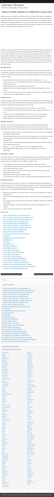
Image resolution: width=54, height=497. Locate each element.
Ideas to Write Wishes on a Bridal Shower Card (16, 215)
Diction (4, 390)
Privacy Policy (38, 494)
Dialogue (29, 388)
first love (28, 146)
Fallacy (29, 403)
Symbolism (5, 473)
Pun (28, 458)
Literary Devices (12, 5)
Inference (4, 418)
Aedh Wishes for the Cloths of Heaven (14, 238)
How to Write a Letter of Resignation (13, 252)
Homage (29, 411)
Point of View (5, 454)
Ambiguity (30, 356)
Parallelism (5, 443)
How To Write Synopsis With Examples (14, 258)
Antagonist (5, 363)
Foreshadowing (6, 407)
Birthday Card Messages (10, 246)
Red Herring (5, 459)
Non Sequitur (30, 435)
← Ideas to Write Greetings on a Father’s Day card (11, 274)
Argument (29, 371)
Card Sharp (6, 242)
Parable (4, 441)
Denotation (5, 386)
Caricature (4, 377)
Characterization (6, 379)
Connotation (5, 384)
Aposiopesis (30, 367)
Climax (4, 380)
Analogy (4, 360)
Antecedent (30, 363)
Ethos (28, 397)
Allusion (4, 356)
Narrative (29, 433)
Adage (29, 352)
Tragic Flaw (30, 482)
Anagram (29, 358)
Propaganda (5, 456)
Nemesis (4, 435)
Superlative (5, 471)
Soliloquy (4, 467)
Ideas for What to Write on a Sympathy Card (16, 221)
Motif (28, 431)
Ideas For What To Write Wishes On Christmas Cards (18, 217)
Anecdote (29, 362)
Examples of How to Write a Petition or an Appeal (17, 264)
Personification (31, 448)
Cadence (29, 375)
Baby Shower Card (8, 244)
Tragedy (29, 480)
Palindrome (30, 439)
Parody (4, 444)
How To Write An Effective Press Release (15, 260)
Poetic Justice (31, 452)
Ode (3, 437)
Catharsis (29, 377)
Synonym (29, 475)
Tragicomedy (5, 482)
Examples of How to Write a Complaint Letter (16, 262)
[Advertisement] (27, 38)
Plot (3, 450)
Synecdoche (30, 473)
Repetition (30, 459)
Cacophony (5, 375)
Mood (3, 431)
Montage (29, 429)
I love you (44, 80)
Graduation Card (8, 240)
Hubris (3, 412)
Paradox (29, 441)
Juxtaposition (30, 422)
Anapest (29, 360)
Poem (3, 452)
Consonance (30, 384)
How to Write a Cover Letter (11, 250)
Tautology (29, 476)
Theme (4, 478)
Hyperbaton (30, 412)
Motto (3, 433)
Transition (4, 484)
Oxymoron (4, 439)
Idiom (28, 414)
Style (3, 469)
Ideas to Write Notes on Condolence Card (15, 229)
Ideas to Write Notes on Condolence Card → (43, 274)
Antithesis (29, 365)
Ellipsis (29, 394)
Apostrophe (5, 369)
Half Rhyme (5, 411)
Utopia (29, 484)
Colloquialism (30, 380)
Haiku (28, 409)
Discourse (4, 392)
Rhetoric (4, 461)
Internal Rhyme (6, 420)
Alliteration (30, 354)
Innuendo (29, 418)
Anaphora (4, 362)
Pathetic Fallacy (31, 444)
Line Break (30, 424)
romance (24, 22)
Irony (28, 420)
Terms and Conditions (47, 494)
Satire (3, 465)
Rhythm (4, 463)
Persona (4, 448)
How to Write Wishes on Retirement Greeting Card (17, 219)
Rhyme (29, 461)
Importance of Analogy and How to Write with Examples (19, 266)
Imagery (4, 416)
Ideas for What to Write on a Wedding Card (15, 223)
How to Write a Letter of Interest (12, 256)
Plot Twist (29, 450)
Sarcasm (29, 463)
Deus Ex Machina (32, 386)
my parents (13, 146)
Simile (28, 465)
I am (4, 110)
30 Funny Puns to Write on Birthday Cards (15, 268)
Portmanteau (30, 454)
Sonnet (29, 467)
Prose (28, 456)
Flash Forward (6, 405)
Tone (3, 480)
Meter (3, 429)
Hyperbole (4, 414)
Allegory (4, 354)
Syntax (4, 476)
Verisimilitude (5, 486)
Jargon (4, 422)
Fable (3, 403)
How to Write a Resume (10, 248)
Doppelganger (31, 392)
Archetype (4, 371)
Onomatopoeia (31, 437)
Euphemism (30, 399)
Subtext (29, 469)
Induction (29, 416)
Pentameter (30, 446)
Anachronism (5, 358)
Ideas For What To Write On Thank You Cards (16, 233)
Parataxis (29, 443)
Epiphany (4, 395)
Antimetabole (5, 365)
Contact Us (31, 494)
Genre (3, 409)
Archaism (29, 369)
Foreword (29, 407)
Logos (3, 426)
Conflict (29, 382)
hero (16, 82)
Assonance (5, 373)
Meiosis (29, 426)
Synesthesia (5, 475)
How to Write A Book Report (11, 254)
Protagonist (5, 458)
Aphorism (4, 367)
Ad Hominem (5, 352)
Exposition (30, 401)
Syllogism (29, 471)
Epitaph (29, 395)
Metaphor (29, 427)
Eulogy (4, 399)
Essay (3, 397)
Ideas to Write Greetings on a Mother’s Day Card (17, 227)
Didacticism (30, 390)
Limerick (4, 424)
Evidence (4, 401)
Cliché (29, 379)
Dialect (4, 388)
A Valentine (6, 235)
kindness (31, 26)
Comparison (5, 382)
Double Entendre (6, 394)
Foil (28, 405)
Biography (30, 373)
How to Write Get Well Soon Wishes (13, 231)
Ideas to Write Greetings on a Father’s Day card (17, 225)
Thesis (29, 478)
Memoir (4, 427)
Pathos (4, 446)
